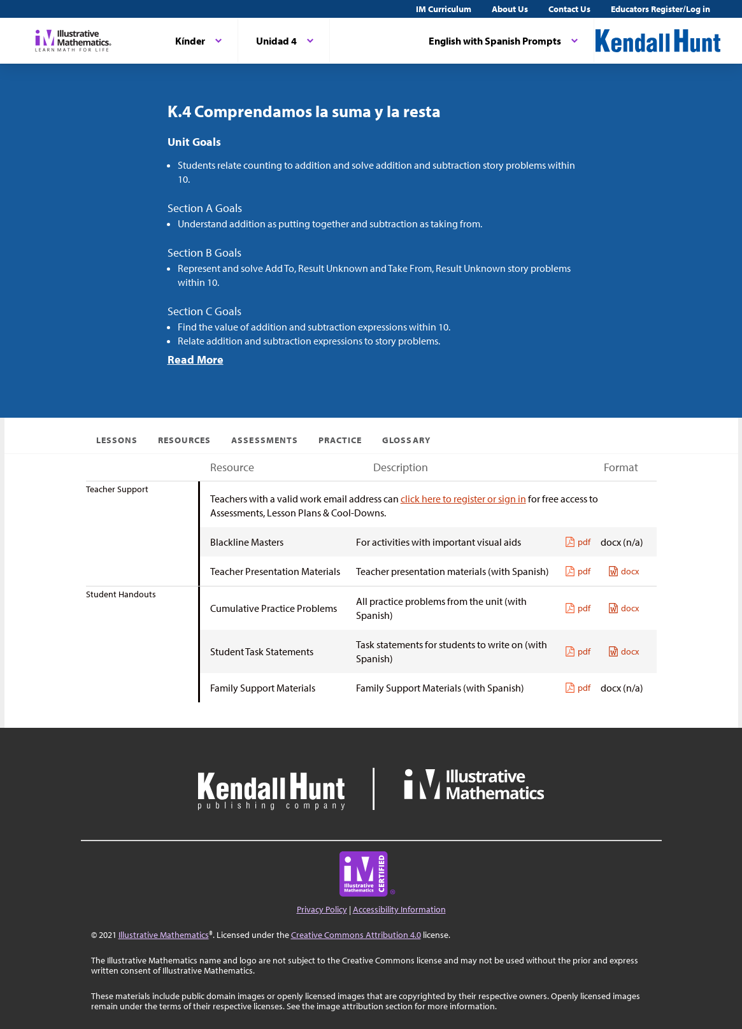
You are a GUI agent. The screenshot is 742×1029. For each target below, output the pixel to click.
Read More (196, 359)
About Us (510, 9)
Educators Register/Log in (660, 9)
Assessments (264, 440)
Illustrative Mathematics (163, 934)
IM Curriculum (443, 9)
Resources (184, 440)
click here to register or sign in (463, 498)
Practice (340, 440)
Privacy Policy (322, 909)
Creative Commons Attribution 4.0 (356, 934)
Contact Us (569, 9)
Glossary (406, 440)
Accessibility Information (399, 909)
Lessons (117, 440)
